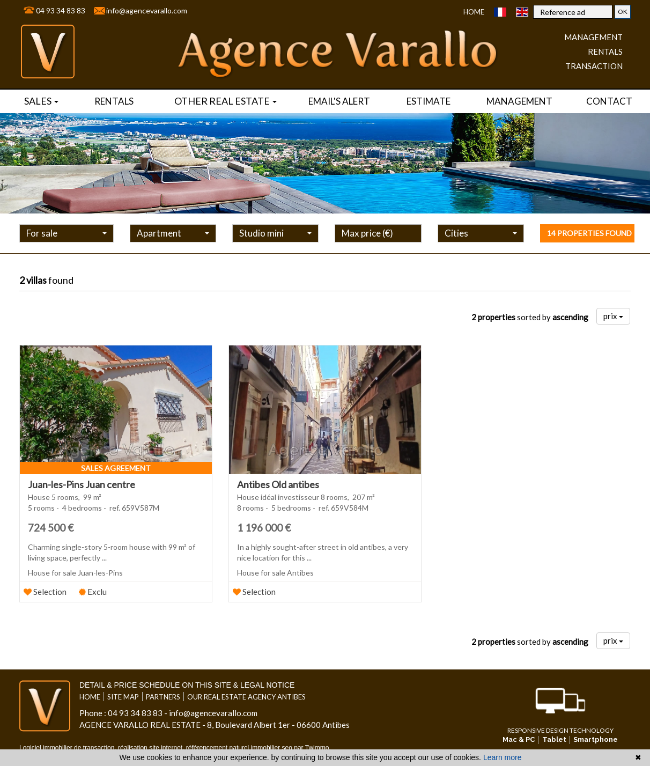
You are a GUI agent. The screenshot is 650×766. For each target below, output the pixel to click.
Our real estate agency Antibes (246, 697)
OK (622, 12)
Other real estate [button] (225, 101)
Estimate (428, 101)
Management (519, 101)
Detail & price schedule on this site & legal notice (186, 685)
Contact (609, 101)
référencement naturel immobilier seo (240, 748)
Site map (123, 697)
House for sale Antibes (275, 572)
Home (473, 12)
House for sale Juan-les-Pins (75, 572)
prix (613, 316)
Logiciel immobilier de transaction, (68, 748)
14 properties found (589, 233)
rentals (114, 101)
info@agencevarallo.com (146, 10)
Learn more (502, 757)
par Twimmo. (312, 748)
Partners (163, 697)
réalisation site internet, (152, 748)
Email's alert (339, 101)
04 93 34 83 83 (60, 10)
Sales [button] (41, 101)
